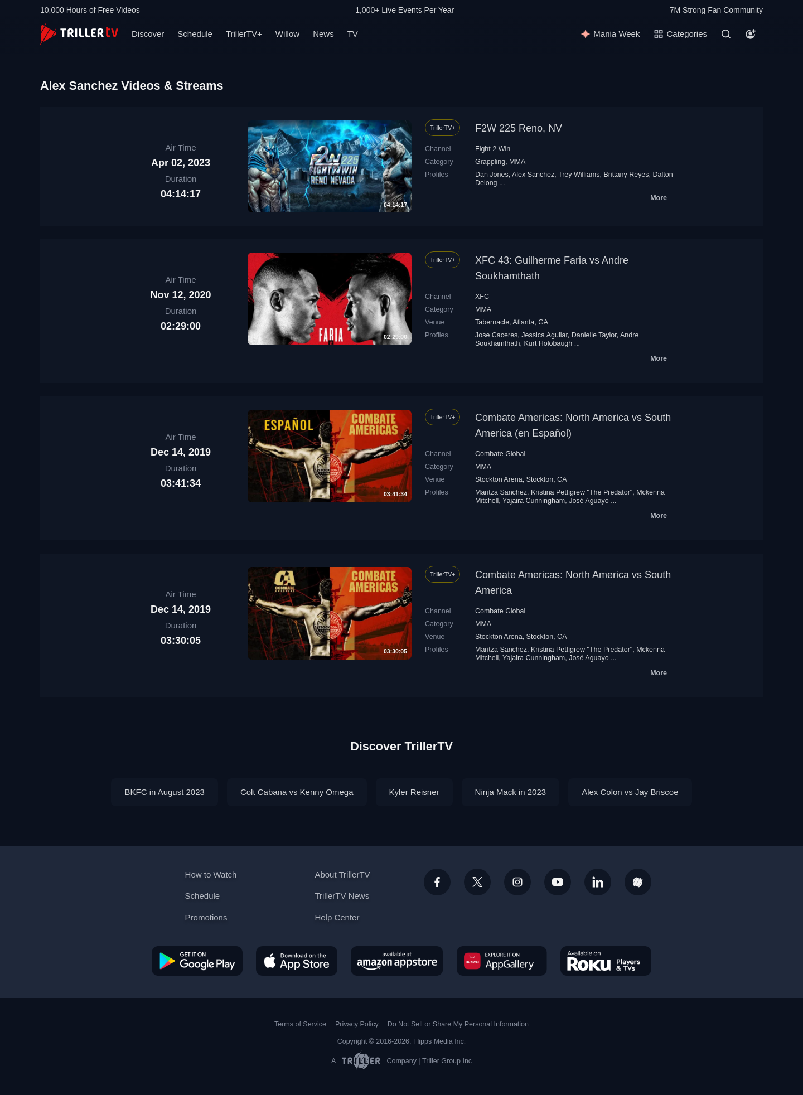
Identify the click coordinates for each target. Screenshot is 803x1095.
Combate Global (500, 454)
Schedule (194, 33)
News (323, 33)
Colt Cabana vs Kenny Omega (297, 792)
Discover (148, 33)
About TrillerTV (342, 874)
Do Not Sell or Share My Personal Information (458, 1024)
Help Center (337, 917)
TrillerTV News (342, 895)
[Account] (750, 34)
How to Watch (211, 874)
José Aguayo (589, 501)
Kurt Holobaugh (548, 343)
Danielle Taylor (594, 335)
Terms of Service (300, 1024)
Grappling (490, 162)
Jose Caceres (496, 335)
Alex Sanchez (533, 174)
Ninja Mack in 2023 (510, 792)
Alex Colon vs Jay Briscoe (630, 792)
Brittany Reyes (626, 174)
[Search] (726, 34)
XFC (482, 297)
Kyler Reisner (414, 792)
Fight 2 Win (492, 149)
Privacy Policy (357, 1024)
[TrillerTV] (79, 33)
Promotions (206, 917)
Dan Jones (492, 174)
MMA (517, 162)
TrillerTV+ (244, 33)
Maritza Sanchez (501, 492)
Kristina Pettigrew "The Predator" (581, 492)
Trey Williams (578, 174)
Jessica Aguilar (544, 335)
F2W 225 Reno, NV (518, 128)
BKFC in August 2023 (164, 792)
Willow (287, 33)
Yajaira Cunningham (533, 501)
